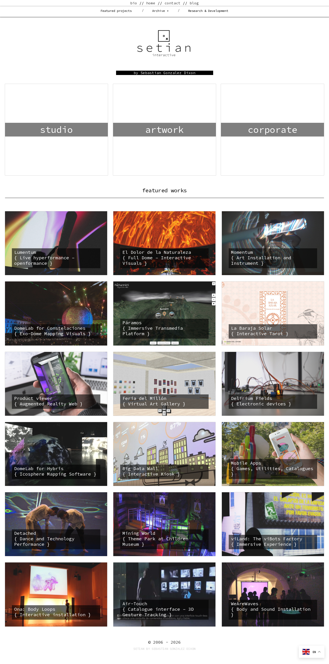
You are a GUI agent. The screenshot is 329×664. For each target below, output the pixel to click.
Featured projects (116, 11)
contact (172, 3)
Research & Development (208, 11)
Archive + (160, 11)
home (150, 3)
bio (133, 3)
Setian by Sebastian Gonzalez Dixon (164, 649)
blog (194, 3)
